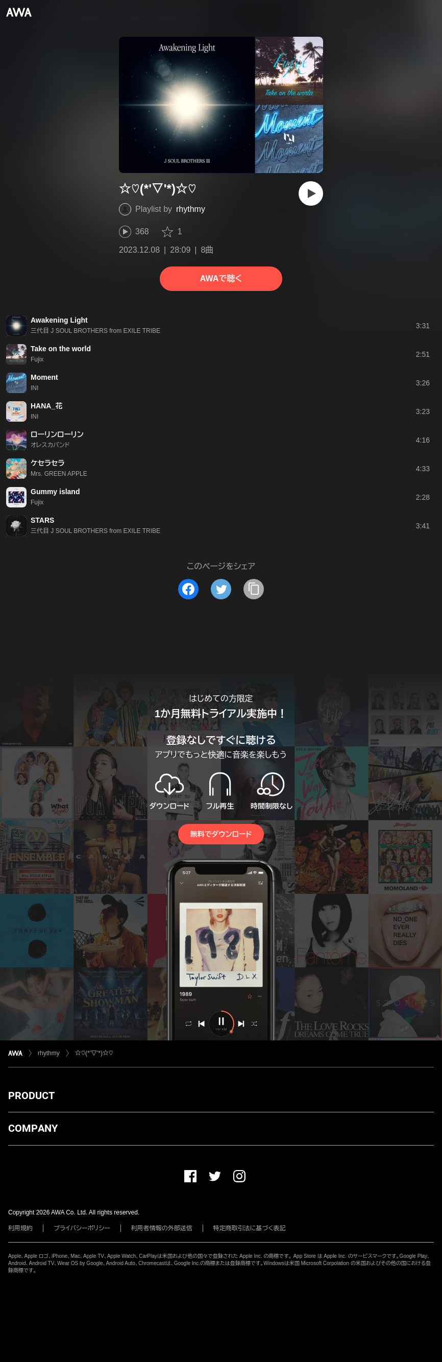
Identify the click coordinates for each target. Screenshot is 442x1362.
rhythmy (190, 209)
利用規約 (20, 1228)
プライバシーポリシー (82, 1228)
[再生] (311, 193)
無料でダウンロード (221, 834)
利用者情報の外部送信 (161, 1228)
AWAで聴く (221, 278)
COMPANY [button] (33, 1128)
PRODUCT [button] (31, 1095)
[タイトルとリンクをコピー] (253, 589)
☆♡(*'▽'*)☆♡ (94, 1053)
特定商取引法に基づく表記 (249, 1228)
